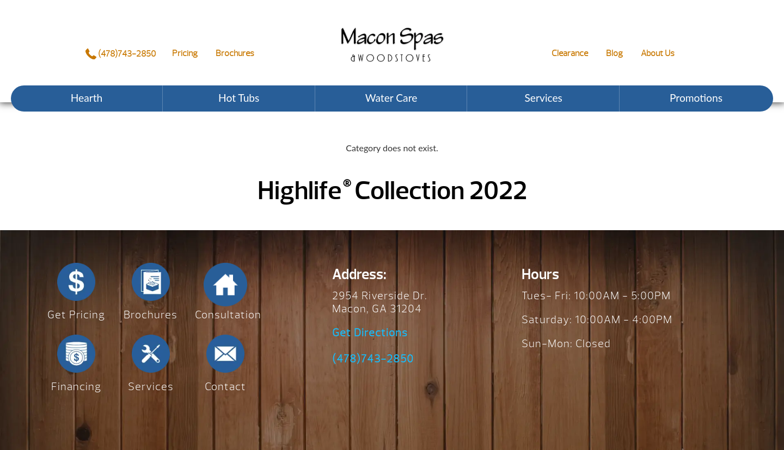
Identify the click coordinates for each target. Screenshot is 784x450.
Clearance (570, 53)
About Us (658, 53)
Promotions (696, 97)
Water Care (391, 97)
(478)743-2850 (120, 53)
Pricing (185, 53)
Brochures (235, 53)
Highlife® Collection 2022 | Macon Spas (392, 36)
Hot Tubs (238, 97)
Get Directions (370, 333)
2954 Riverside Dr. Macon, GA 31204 (379, 302)
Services (543, 97)
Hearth (87, 97)
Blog (614, 53)
